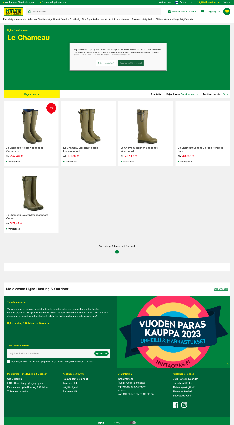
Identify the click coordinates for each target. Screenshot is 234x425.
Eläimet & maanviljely (167, 19)
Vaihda (227, 2)
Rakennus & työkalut (143, 19)
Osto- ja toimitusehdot (185, 378)
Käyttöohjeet (70, 387)
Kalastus (32, 19)
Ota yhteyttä (221, 288)
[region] (118, 57)
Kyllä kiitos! (101, 353)
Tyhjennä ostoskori (18, 391)
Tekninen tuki (70, 383)
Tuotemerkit (70, 391)
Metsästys (9, 19)
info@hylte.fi (125, 378)
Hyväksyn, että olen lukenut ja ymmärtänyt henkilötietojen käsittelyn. (52, 361)
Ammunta (21, 19)
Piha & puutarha (90, 19)
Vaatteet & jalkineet (49, 19)
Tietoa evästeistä (183, 391)
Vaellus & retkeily (70, 19)
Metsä (103, 19)
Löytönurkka (187, 19)
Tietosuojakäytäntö (184, 387)
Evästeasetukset (106, 63)
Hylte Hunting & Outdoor (132, 386)
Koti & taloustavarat (119, 19)
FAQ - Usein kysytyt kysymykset (25, 383)
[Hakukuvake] (29, 11)
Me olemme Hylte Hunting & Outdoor (28, 387)
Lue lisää (89, 361)
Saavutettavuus (182, 395)
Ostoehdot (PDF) (182, 383)
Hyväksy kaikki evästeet (131, 63)
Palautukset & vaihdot (75, 378)
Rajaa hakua (32, 94)
